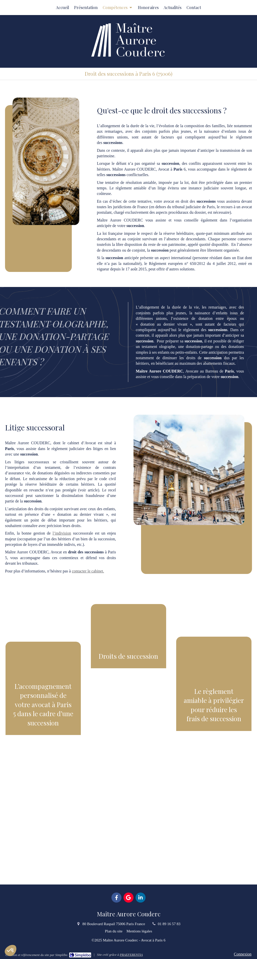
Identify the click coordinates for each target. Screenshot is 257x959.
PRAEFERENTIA (131, 954)
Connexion (242, 954)
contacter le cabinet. (88, 571)
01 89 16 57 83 (169, 924)
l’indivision (61, 533)
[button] (43, 752)
